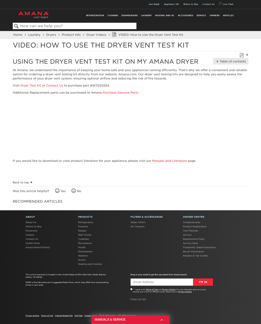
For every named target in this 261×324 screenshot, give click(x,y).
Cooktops (83, 239)
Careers (30, 234)
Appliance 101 (171, 4)
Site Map (78, 315)
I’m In (203, 282)
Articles (228, 15)
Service (201, 15)
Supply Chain (90, 315)
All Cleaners (137, 226)
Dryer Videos (96, 34)
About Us (31, 222)
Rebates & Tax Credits (195, 255)
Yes (63, 191)
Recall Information (193, 251)
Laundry (146, 15)
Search (16, 26)
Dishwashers (129, 15)
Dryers (51, 34)
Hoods (81, 247)
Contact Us (208, 4)
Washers (83, 255)
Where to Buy (190, 4)
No (79, 191)
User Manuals (190, 230)
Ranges (82, 230)
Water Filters (137, 222)
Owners (214, 15)
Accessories (185, 15)
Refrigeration (95, 15)
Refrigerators (85, 222)
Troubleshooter (191, 222)
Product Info (72, 34)
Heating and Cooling (90, 264)
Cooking (112, 15)
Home (18, 34)
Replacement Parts (193, 239)
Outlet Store (33, 243)
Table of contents (232, 61)
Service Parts (190, 243)
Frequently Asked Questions (199, 247)
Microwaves (85, 243)
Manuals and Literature (169, 161)
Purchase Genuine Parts (120, 92)
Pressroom (32, 230)
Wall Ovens (84, 234)
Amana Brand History (38, 247)
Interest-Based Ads (64, 315)
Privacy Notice (168, 289)
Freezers (83, 226)
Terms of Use (152, 289)
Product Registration (194, 226)
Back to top (21, 182)
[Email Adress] (171, 282)
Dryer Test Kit (30, 85)
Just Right (154, 4)
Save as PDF (242, 55)
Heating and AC (164, 15)
